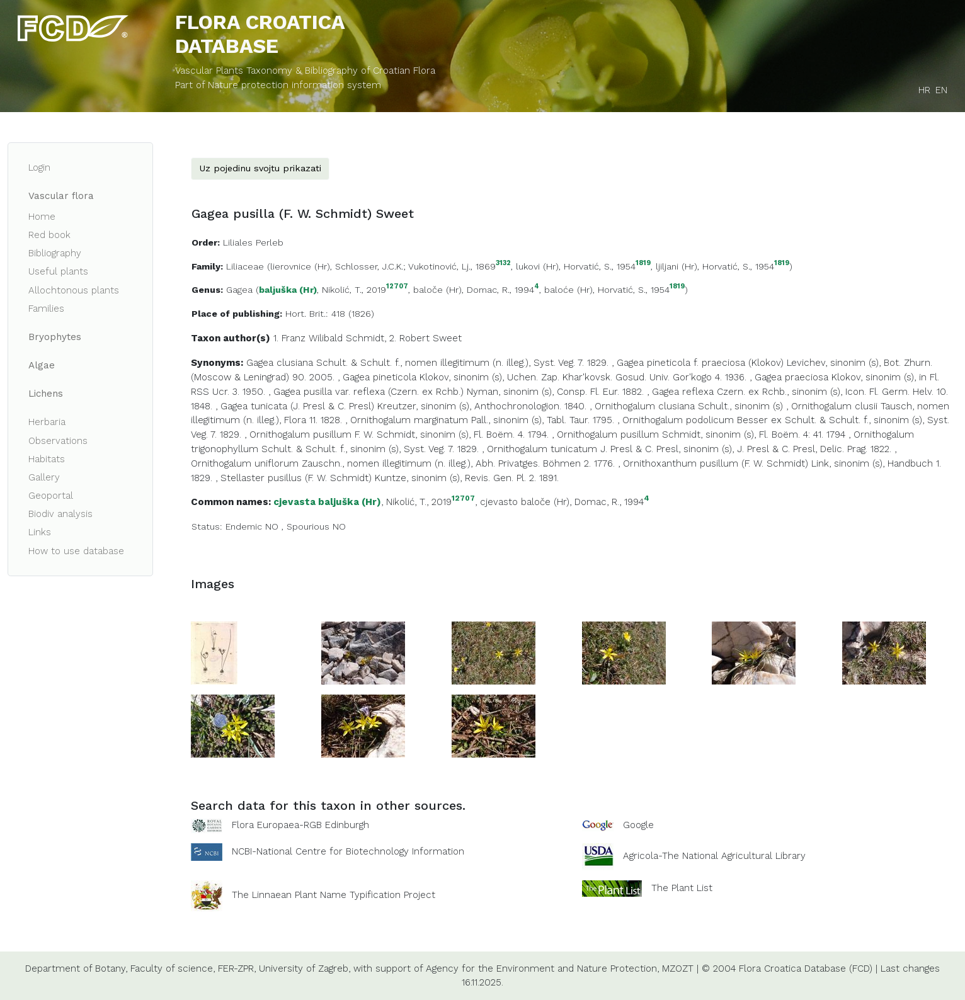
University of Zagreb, (304, 968)
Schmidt (365, 338)
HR (924, 90)
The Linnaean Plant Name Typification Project (333, 895)
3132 (503, 263)
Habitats (46, 459)
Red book (49, 235)
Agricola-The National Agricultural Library (714, 855)
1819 (643, 263)
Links (39, 532)
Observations (58, 440)
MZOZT (678, 968)
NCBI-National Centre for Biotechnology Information (348, 850)
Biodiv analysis (60, 514)
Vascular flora (61, 196)
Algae (41, 365)
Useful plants (58, 271)
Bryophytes (54, 337)
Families (46, 308)
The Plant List (681, 887)
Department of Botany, (76, 968)
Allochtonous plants (73, 290)
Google (638, 825)
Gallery (44, 477)
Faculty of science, (172, 968)
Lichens (45, 393)
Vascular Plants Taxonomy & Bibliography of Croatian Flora (305, 70)
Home (41, 216)
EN (941, 90)
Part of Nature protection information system (278, 85)
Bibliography (54, 253)
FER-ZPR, (237, 968)
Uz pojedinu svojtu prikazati (260, 168)
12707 (397, 286)
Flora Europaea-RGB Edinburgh (300, 825)
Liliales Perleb (253, 242)
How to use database (76, 551)
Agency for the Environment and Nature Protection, (542, 968)
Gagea (239, 290)
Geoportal (50, 495)
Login (39, 167)
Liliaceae (245, 266)
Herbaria (47, 422)
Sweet (447, 338)
